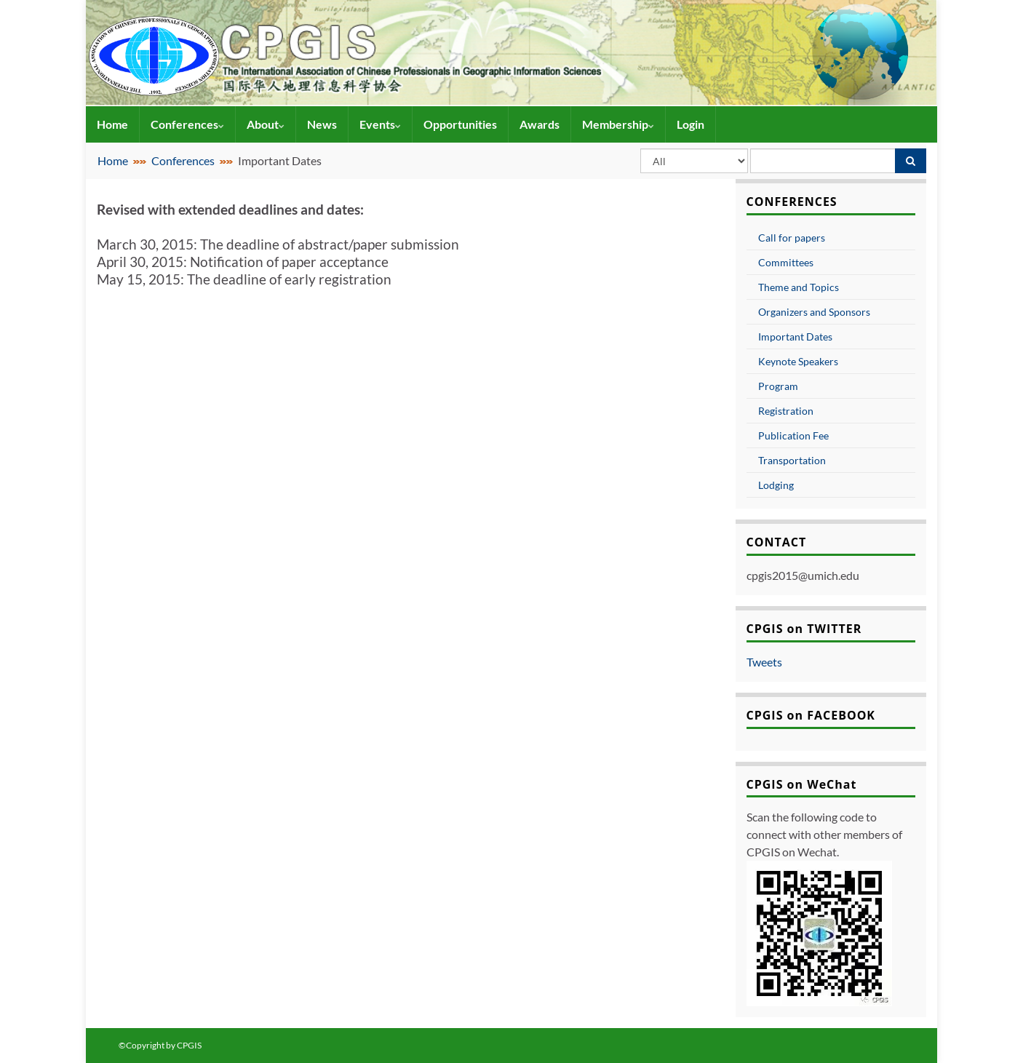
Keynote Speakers (798, 361)
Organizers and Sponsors (814, 312)
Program (778, 386)
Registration (785, 411)
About (265, 124)
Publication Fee (793, 435)
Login (690, 124)
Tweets (764, 662)
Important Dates (795, 336)
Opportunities (460, 124)
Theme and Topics (798, 287)
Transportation (792, 460)
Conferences (187, 124)
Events (380, 124)
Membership (618, 124)
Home (112, 124)
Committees (785, 262)
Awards (540, 124)
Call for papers (791, 237)
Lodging (776, 485)
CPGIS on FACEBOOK (811, 715)
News (322, 124)
